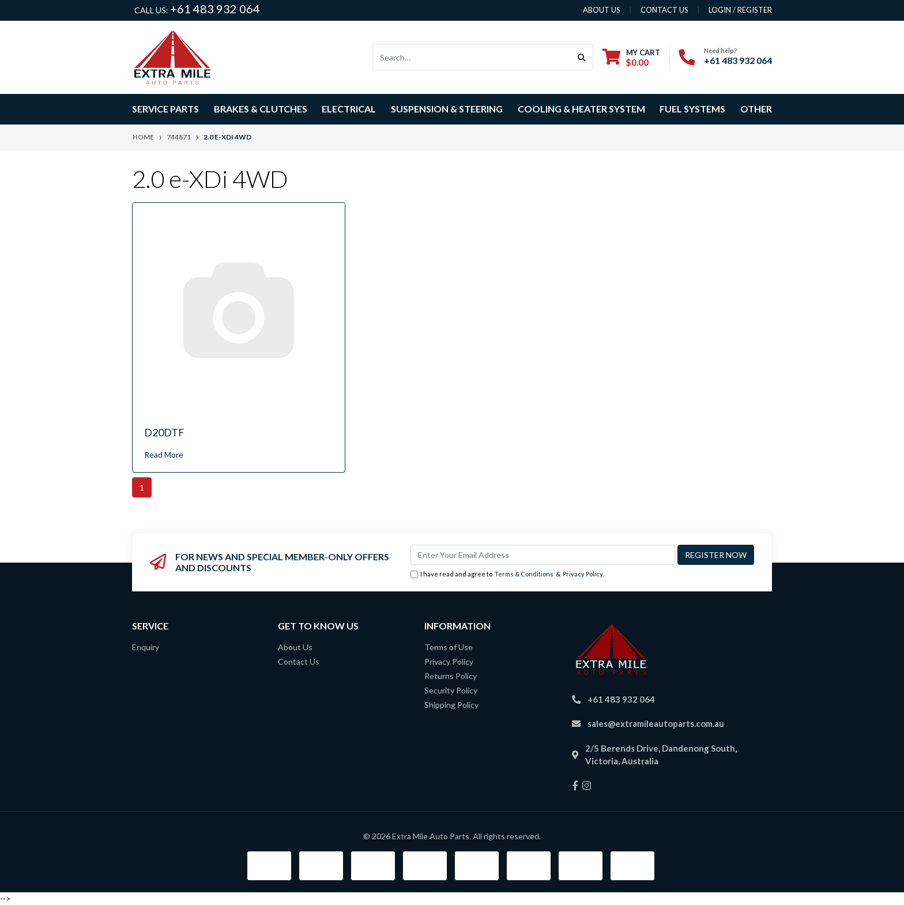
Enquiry (145, 647)
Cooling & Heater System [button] (581, 108)
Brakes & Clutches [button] (260, 108)
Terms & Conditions (524, 574)
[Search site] (582, 57)
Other (756, 108)
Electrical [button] (349, 108)
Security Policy (450, 690)
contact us (664, 9)
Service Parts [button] (165, 108)
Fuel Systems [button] (692, 108)
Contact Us (298, 661)
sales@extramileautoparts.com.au (655, 723)
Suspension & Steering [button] (447, 108)
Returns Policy (450, 676)
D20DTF (164, 432)
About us (601, 9)
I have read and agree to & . (507, 574)
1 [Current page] (142, 487)
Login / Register (740, 9)
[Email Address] (542, 555)
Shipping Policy (451, 705)
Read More (163, 454)
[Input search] (471, 57)
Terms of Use (448, 647)
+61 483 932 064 (215, 9)
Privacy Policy (583, 574)
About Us (295, 647)
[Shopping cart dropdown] (631, 57)
